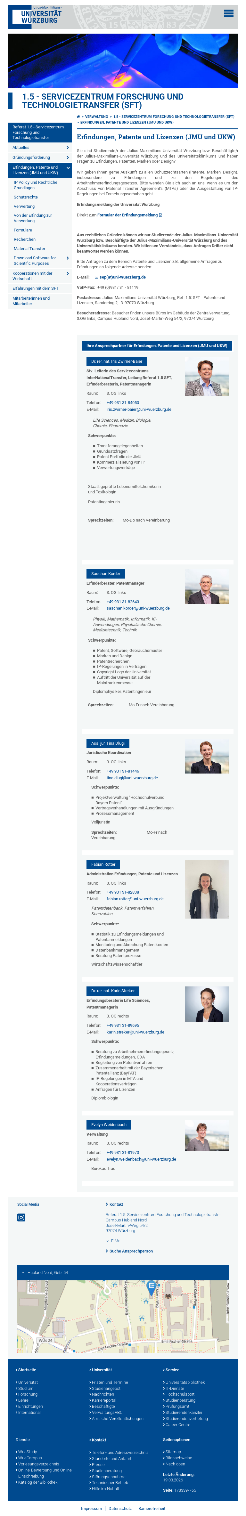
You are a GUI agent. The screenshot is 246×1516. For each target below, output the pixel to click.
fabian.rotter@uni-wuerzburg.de (135, 898)
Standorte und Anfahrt (110, 1459)
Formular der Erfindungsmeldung (127, 215)
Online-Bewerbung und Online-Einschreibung (44, 1474)
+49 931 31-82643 (123, 601)
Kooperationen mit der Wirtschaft (32, 276)
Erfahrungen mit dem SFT (35, 288)
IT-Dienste (173, 1389)
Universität (27, 1383)
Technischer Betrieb (108, 1483)
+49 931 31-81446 (123, 771)
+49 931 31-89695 (123, 1025)
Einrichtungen (29, 1407)
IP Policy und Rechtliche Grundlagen (35, 185)
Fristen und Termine (108, 1383)
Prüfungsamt (176, 1407)
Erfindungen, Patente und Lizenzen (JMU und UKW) (35, 170)
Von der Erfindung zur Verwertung (33, 218)
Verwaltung (96, 117)
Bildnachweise (177, 1458)
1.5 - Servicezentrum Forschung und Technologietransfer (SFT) (103, 101)
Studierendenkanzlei (182, 1413)
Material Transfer (29, 248)
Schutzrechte (26, 197)
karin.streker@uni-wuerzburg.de (135, 1032)
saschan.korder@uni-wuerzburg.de (138, 608)
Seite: (168, 1490)
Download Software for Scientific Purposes (35, 260)
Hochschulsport (178, 1395)
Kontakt (116, 1204)
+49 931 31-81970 (123, 1152)
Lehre (22, 1401)
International (28, 1413)
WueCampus (29, 1458)
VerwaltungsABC (105, 1413)
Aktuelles (20, 147)
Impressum (91, 1508)
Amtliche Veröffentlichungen (116, 1419)
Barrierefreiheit (151, 1508)
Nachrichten (101, 1395)
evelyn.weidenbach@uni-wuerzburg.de (141, 1159)
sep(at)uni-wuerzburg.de (123, 277)
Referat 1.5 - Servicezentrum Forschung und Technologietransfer (38, 132)
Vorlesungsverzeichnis (37, 1464)
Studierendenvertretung (185, 1419)
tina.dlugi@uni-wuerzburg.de (132, 777)
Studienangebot (104, 1389)
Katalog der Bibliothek (36, 1483)
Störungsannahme (107, 1477)
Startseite (26, 1370)
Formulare (23, 230)
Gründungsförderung (31, 157)
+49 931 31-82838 (123, 892)
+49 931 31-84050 (123, 402)
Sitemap (172, 1452)
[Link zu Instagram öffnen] (21, 1217)
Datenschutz (120, 1508)
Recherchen (25, 239)
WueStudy (26, 1452)
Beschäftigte (102, 1407)
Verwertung (24, 206)
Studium (25, 1389)
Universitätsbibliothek (184, 1383)
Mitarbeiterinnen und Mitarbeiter (31, 301)
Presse (97, 1465)
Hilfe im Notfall (104, 1489)
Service (171, 1370)
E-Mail (116, 1240)
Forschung (26, 1395)
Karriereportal (102, 1401)
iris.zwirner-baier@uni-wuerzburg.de (139, 409)
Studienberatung (179, 1401)
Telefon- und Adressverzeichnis (119, 1453)
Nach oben (174, 1464)
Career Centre (176, 1425)
